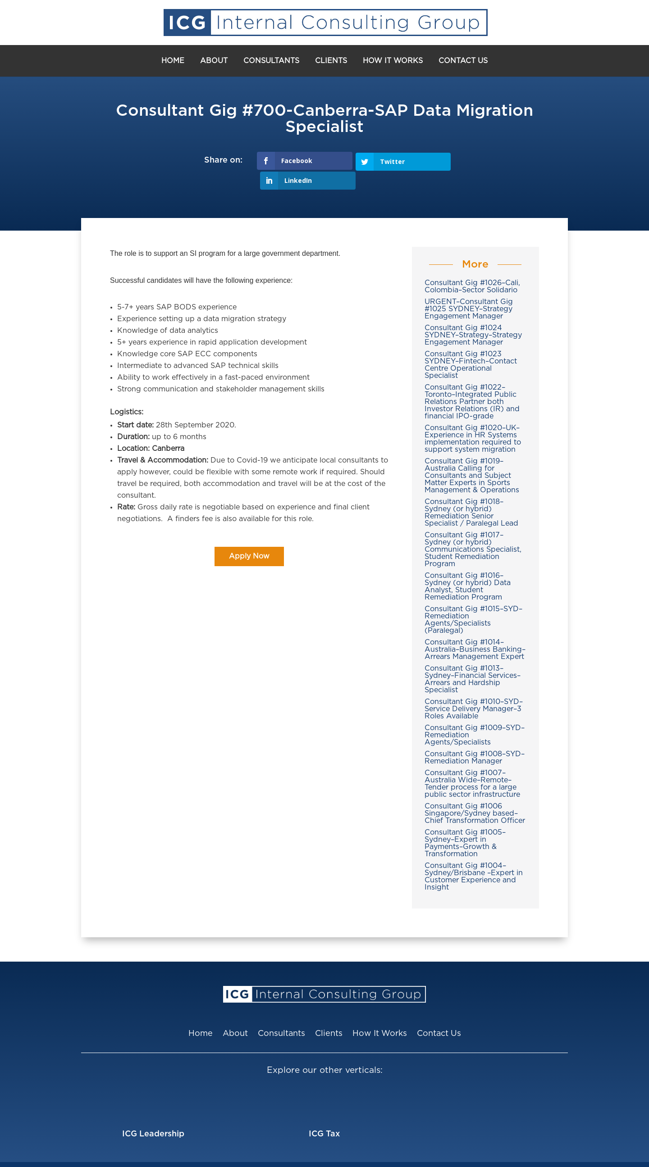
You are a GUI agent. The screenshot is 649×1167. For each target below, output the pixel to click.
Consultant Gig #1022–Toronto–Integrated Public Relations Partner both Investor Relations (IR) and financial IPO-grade (472, 382)
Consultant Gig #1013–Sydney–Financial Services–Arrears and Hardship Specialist (473, 659)
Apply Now (249, 536)
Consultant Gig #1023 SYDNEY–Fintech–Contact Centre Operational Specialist (471, 345)
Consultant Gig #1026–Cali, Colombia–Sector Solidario (472, 266)
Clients (331, 60)
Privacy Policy (440, 1154)
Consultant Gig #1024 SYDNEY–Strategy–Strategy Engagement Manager (473, 315)
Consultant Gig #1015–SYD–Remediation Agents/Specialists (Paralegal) (473, 600)
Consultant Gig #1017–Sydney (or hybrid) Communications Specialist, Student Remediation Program (473, 530)
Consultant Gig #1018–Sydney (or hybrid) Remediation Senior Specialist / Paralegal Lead (471, 492)
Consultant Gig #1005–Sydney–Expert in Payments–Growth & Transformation (465, 823)
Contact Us (463, 60)
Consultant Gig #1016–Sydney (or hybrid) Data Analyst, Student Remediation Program (468, 566)
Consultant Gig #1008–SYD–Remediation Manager (475, 738)
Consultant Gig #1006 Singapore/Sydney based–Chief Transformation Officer (475, 793)
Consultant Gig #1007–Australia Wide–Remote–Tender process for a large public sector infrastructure (472, 763)
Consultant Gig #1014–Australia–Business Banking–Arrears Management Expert (475, 629)
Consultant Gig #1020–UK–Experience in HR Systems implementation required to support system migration (473, 418)
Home (172, 60)
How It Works (393, 60)
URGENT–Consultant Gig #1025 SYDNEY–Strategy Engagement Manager (469, 289)
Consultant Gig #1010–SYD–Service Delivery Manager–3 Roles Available (474, 689)
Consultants (271, 60)
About (214, 60)
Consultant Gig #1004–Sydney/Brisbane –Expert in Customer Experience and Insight (474, 856)
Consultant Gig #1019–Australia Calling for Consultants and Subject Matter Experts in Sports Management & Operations (472, 456)
